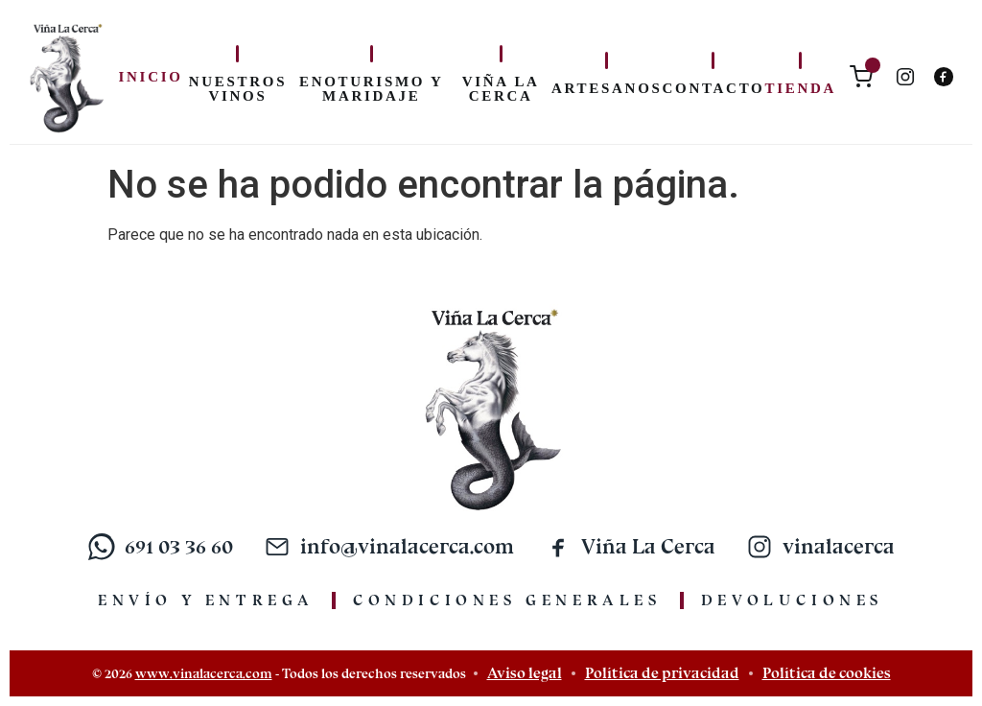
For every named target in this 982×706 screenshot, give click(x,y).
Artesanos (606, 88)
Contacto (714, 88)
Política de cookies (826, 673)
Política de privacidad (662, 673)
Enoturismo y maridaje (371, 89)
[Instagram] (905, 76)
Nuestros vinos (238, 89)
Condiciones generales (508, 600)
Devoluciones (792, 600)
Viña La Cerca (501, 89)
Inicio (151, 76)
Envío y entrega (206, 600)
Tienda (800, 88)
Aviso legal (524, 673)
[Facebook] (943, 76)
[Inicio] (66, 76)
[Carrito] (861, 76)
